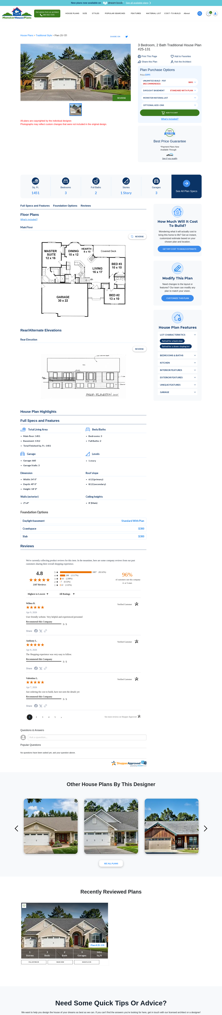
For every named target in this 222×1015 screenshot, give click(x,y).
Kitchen (165, 362)
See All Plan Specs (186, 186)
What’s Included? (169, 119)
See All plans (111, 863)
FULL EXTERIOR (33, 963)
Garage (164, 392)
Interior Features (171, 370)
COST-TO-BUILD (172, 13)
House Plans (27, 35)
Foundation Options (65, 205)
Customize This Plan (177, 298)
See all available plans (138, 3)
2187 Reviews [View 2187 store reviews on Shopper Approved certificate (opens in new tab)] (43, 584)
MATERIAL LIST (153, 13)
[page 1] (29, 717)
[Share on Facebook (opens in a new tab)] (36, 631)
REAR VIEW (60, 963)
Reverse (121, 98)
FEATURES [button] (136, 13)
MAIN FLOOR (86, 963)
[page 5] (55, 717)
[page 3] (42, 717)
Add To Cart (170, 112)
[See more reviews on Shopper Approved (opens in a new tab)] (45, 631)
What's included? (29, 219)
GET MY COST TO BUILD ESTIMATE (179, 249)
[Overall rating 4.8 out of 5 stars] (39, 580)
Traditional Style (44, 35)
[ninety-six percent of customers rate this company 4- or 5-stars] (127, 578)
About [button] (187, 13)
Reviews (86, 205)
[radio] (83, 572)
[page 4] (49, 717)
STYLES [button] (96, 13)
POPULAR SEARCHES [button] (115, 13)
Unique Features (170, 384)
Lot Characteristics (172, 334)
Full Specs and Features (35, 205)
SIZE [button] (85, 13)
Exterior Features (171, 377)
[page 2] (36, 717)
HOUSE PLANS (72, 13)
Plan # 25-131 (97, 945)
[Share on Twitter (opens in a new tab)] (40, 631)
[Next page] (61, 717)
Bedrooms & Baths (171, 355)
